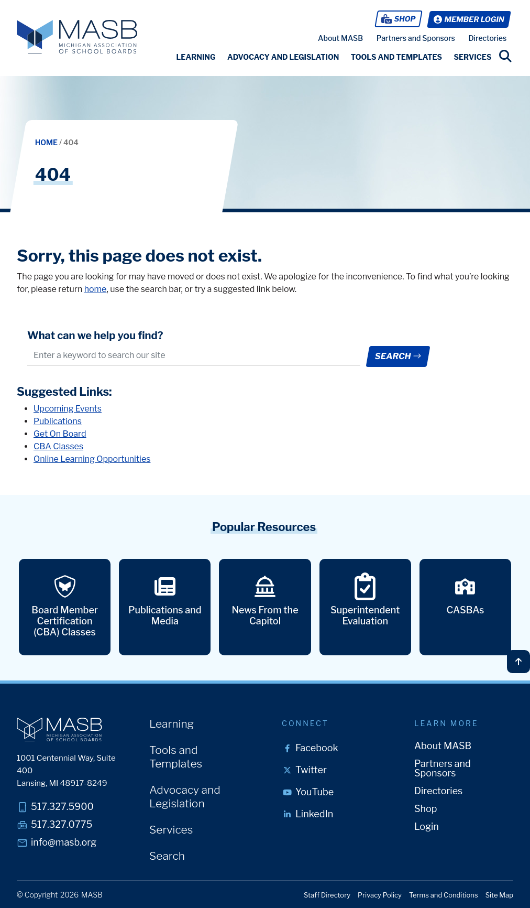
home (95, 288)
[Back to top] (518, 660)
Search (398, 355)
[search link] (505, 55)
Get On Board (60, 435)
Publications (58, 422)
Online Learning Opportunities (92, 460)
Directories (487, 37)
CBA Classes (58, 447)
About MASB (340, 37)
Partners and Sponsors (416, 37)
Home (47, 141)
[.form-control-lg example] (193, 354)
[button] (195, 56)
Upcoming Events (68, 410)
